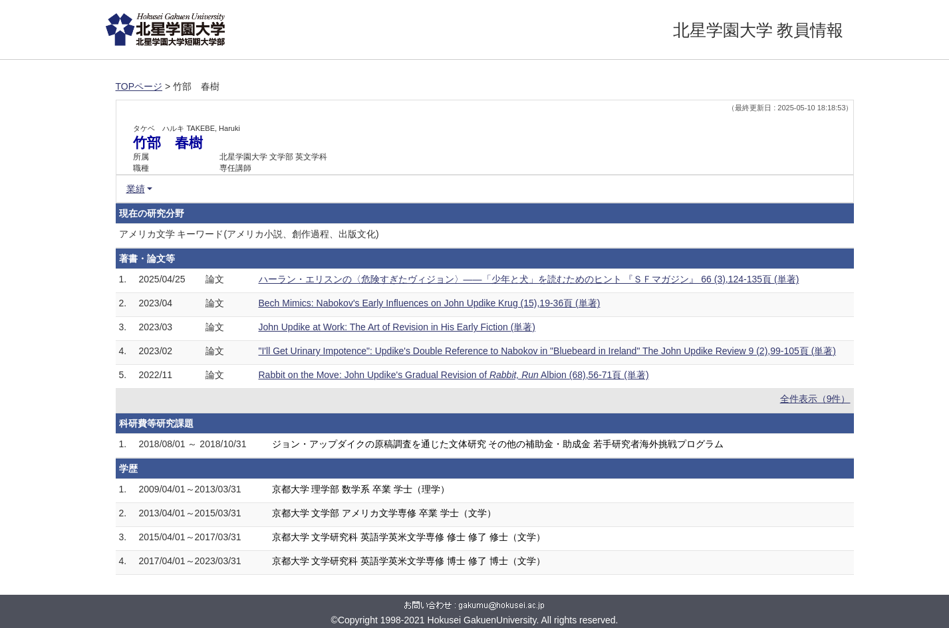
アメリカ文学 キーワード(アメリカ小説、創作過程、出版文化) (249, 234)
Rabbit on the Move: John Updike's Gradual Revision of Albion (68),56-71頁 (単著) (454, 374)
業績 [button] (135, 188)
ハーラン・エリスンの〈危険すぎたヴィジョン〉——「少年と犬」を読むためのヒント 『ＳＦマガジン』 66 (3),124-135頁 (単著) (529, 279)
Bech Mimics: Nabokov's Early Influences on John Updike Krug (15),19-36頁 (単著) (430, 303)
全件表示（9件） (815, 398)
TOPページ (139, 86)
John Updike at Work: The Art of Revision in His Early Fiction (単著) (397, 327)
